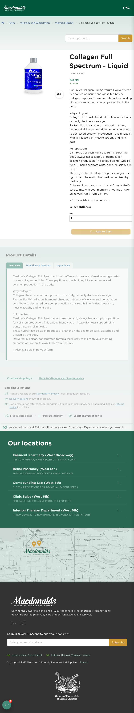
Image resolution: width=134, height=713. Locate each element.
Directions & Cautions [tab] (38, 273)
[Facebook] (22, 623)
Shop (12, 22)
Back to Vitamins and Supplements (61, 386)
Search (125, 38)
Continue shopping (19, 386)
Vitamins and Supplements (35, 22)
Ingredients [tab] (63, 273)
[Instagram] (15, 623)
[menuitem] (67, 469)
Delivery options (18, 406)
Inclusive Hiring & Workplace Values (68, 655)
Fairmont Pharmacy (47, 401)
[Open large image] (59, 94)
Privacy (84, 662)
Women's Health (64, 22)
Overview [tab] (14, 273)
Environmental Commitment (24, 655)
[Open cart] (6, 704)
